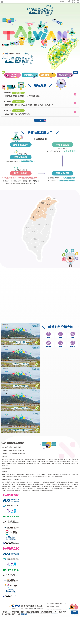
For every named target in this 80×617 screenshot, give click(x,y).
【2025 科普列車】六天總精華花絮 (17, 112)
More (40, 120)
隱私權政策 (24, 614)
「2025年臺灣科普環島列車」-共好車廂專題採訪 (22, 94)
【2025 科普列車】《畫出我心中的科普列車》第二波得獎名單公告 (28, 103)
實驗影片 (63, 2)
